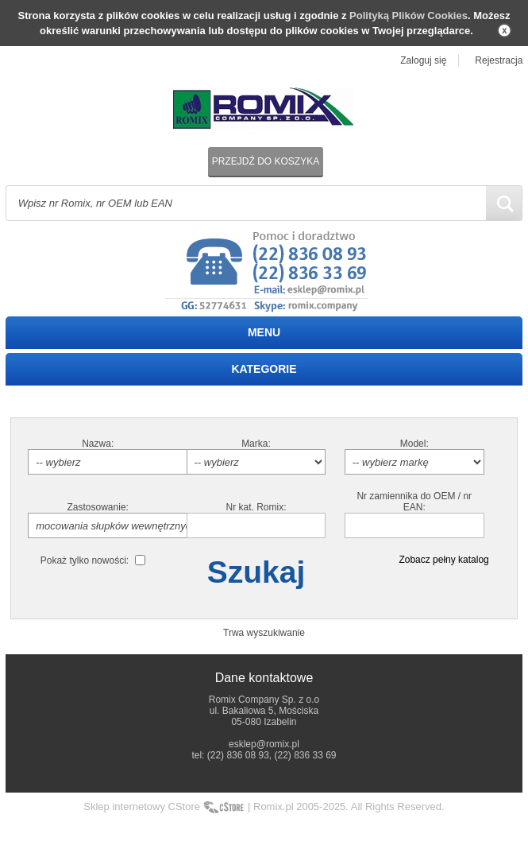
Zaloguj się (423, 60)
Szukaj (256, 572)
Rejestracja (498, 60)
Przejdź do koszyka (265, 161)
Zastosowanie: (98, 507)
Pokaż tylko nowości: (84, 560)
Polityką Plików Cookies (408, 15)
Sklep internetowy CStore (141, 806)
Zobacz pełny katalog (443, 559)
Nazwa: (98, 443)
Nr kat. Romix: (255, 507)
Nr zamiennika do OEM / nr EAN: (414, 501)
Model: (414, 443)
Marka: (256, 443)
